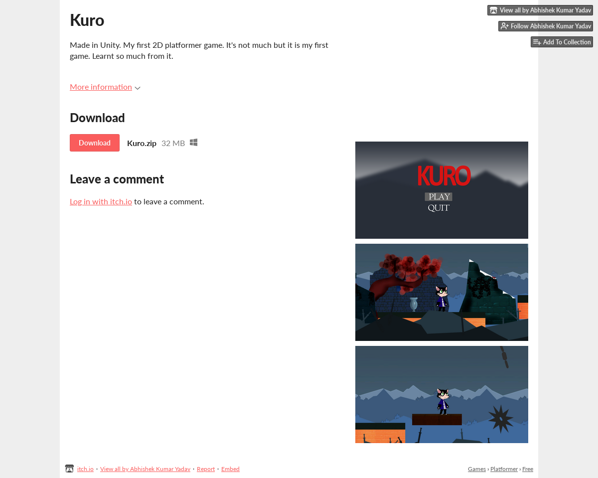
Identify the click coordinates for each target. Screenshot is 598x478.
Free (527, 469)
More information (105, 86)
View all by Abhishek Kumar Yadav (145, 469)
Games (477, 469)
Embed (230, 469)
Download (95, 143)
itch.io (85, 469)
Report (206, 469)
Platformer (504, 469)
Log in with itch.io (101, 201)
